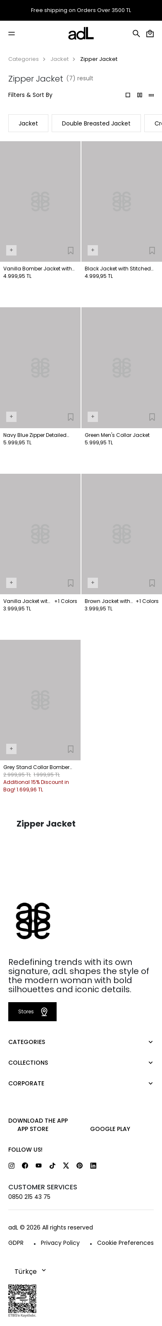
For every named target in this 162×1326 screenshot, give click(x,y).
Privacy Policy (60, 1243)
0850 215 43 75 (29, 1197)
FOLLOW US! (25, 1149)
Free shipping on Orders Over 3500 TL (81, 10)
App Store (32, 1129)
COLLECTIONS (28, 1062)
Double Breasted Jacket (96, 123)
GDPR (16, 1243)
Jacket (59, 59)
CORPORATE (26, 1083)
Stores (34, 1011)
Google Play (110, 1129)
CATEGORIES (26, 1042)
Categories (23, 59)
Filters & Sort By (30, 95)
